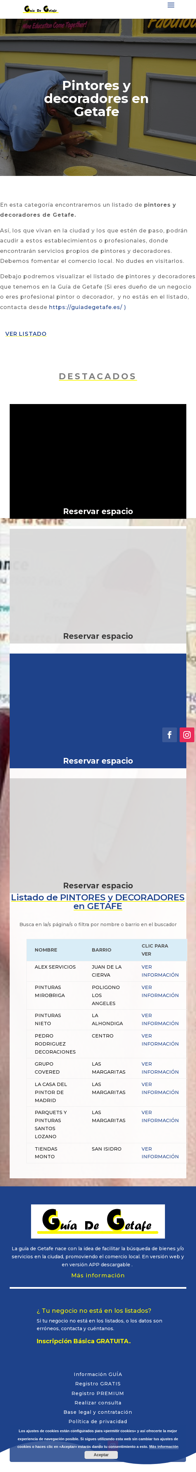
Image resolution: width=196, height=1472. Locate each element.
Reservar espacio (98, 511)
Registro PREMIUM (97, 1393)
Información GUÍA (98, 1374)
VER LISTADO (26, 334)
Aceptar (101, 1455)
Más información (98, 1275)
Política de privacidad (97, 1421)
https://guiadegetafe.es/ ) (87, 307)
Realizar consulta (98, 1403)
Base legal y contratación (97, 1412)
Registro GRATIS (98, 1384)
